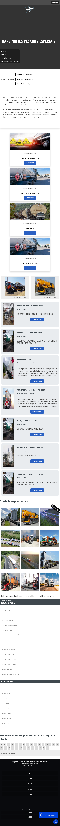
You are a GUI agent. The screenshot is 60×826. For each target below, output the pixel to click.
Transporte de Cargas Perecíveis (8, 650)
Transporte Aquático (6, 694)
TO (47, 748)
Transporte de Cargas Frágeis (8, 645)
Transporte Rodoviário (6, 718)
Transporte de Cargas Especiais (8, 640)
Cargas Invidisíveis (5, 703)
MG (12, 744)
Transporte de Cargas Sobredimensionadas (10, 664)
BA (39, 744)
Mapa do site (30, 794)
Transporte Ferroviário (6, 713)
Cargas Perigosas (5, 708)
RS (31, 744)
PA (57, 744)
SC (28, 744)
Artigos (30, 789)
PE (35, 744)
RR (40, 748)
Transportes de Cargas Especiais (25, 84)
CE (43, 744)
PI (28, 748)
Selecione (3, 744)
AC (1, 748)
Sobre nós (30, 784)
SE (43, 748)
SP (20, 744)
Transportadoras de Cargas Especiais (9, 625)
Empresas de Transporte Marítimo (25, 79)
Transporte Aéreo (5, 689)
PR (24, 744)
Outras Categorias (7, 681)
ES (16, 744)
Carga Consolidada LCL (6, 610)
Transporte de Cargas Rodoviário (25, 74)
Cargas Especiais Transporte (7, 620)
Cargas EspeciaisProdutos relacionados (8, 602)
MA (13, 748)
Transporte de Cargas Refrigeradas (9, 659)
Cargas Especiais (5, 615)
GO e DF (48, 744)
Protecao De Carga (5, 723)
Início (30, 773)
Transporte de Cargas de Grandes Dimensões (10, 635)
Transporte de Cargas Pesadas (8, 654)
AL (5, 748)
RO (36, 748)
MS (21, 748)
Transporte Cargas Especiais (7, 630)
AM (53, 744)
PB (24, 748)
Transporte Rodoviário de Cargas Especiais (10, 674)
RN (32, 748)
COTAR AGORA (29, 163)
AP (9, 748)
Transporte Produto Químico (7, 669)
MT (17, 748)
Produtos (30, 778)
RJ (8, 744)
